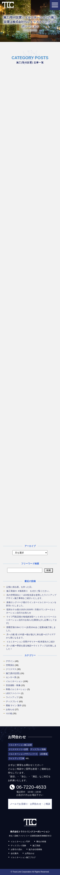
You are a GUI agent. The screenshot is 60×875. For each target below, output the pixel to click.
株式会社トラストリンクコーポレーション (7, 5)
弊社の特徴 (41, 841)
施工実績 (36, 845)
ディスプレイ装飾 (18, 845)
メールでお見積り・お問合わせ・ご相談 (30, 804)
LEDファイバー (13, 693)
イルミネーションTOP (20, 841)
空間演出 (10, 665)
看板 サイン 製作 (14, 705)
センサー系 (11, 677)
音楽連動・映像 (13, 685)
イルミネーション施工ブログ (23, 857)
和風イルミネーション (16, 689)
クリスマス (11, 669)
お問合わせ (29, 853)
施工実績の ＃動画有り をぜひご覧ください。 (28, 591)
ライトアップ (12, 697)
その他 (9, 713)
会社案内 (14, 853)
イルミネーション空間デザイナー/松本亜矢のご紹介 (30, 641)
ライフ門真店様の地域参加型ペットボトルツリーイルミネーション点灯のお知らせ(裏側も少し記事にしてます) (31, 620)
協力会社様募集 (35, 849)
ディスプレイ (12, 701)
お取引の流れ (16, 849)
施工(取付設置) (13, 673)
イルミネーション (14, 681)
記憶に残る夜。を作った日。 (19, 587)
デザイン (10, 661)
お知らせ (10, 709)
